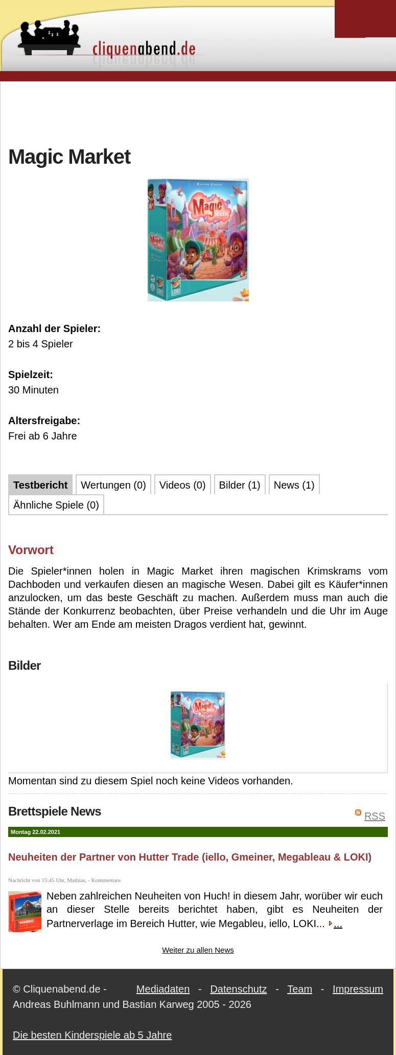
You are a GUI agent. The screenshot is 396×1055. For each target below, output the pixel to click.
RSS (374, 816)
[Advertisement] (198, 112)
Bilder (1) (240, 485)
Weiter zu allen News (198, 950)
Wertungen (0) (113, 485)
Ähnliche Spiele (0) (56, 505)
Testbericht (40, 485)
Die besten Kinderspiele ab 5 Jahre (92, 1035)
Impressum (358, 989)
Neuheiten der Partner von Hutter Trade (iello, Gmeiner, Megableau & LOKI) (189, 857)
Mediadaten (163, 989)
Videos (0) (182, 485)
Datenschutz (238, 989)
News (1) (294, 485)
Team (299, 989)
